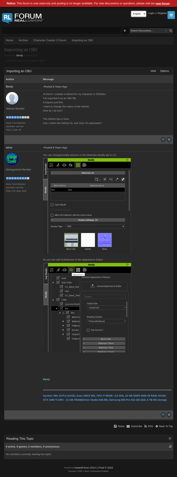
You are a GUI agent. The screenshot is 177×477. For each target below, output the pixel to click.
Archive (23, 40)
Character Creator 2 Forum (49, 40)
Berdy (19, 55)
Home (9, 40)
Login (151, 13)
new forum (163, 3)
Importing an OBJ (82, 40)
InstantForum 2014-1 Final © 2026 (93, 467)
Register (162, 13)
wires (9, 147)
